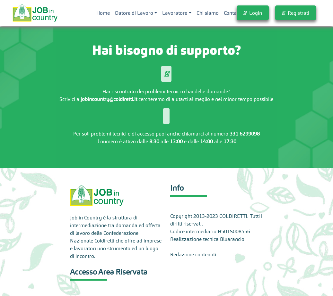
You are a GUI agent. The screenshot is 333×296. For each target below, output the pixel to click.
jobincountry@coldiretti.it (109, 99)
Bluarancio (232, 239)
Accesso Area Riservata (108, 272)
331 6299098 (245, 133)
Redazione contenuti (193, 254)
